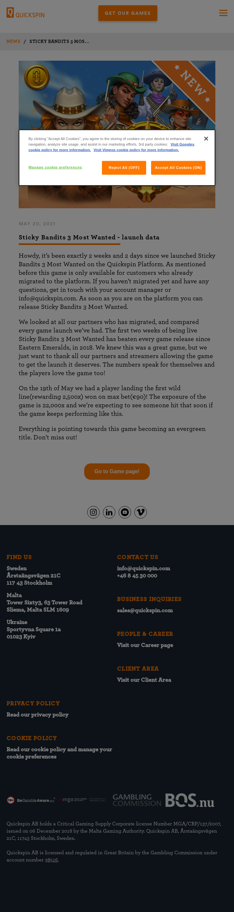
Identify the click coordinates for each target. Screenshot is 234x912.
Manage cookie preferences (55, 167)
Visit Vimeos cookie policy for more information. (136, 150)
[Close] (206, 139)
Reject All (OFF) (124, 168)
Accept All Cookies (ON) (178, 168)
